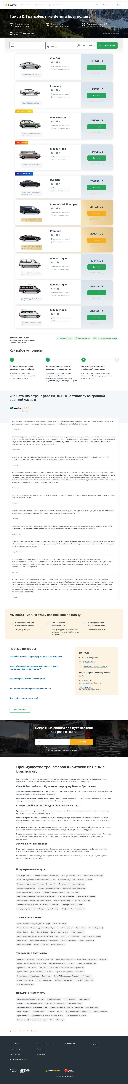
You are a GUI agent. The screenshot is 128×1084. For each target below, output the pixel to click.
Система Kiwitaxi (15, 1044)
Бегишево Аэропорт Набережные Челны (32, 1007)
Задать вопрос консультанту (95, 666)
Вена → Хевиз (22, 932)
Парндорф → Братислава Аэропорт (72, 884)
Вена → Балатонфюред (39, 932)
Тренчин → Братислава (84, 980)
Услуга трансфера (15, 1049)
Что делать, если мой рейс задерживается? (30, 688)
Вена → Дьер (22, 940)
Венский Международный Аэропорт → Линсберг (72, 901)
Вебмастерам (41, 1054)
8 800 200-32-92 (85, 680)
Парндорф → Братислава (86, 963)
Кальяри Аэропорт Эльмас (76, 1016)
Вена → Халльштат (58, 944)
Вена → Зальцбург (24, 944)
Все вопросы (20, 709)
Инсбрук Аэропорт (75, 1003)
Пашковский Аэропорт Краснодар (29, 1003)
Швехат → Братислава (25, 984)
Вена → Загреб (67, 928)
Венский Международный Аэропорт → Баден (34, 901)
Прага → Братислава (25, 980)
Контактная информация (18, 1059)
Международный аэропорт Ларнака (30, 999)
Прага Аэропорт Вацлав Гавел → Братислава (34, 976)
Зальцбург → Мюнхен (66, 896)
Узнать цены (107, 45)
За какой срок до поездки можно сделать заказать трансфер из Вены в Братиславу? (34, 667)
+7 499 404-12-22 (86, 687)
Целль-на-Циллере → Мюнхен (28, 892)
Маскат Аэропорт (23, 1012)
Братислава (35, 1031)
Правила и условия (67, 1077)
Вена (28, 1031)
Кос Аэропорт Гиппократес (55, 1003)
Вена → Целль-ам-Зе (86, 940)
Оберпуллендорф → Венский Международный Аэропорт (38, 909)
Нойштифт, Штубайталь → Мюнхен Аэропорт (75, 880)
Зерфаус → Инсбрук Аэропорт (73, 909)
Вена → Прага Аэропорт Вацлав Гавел (44, 940)
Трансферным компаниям (45, 1044)
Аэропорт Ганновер (100, 1012)
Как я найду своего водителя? (24, 698)
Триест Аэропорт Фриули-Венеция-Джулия (47, 1016)
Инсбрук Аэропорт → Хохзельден (46, 876)
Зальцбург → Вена (24, 876)
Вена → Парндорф (96, 928)
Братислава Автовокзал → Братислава (31, 963)
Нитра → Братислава (44, 980)
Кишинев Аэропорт (57, 1020)
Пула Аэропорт (22, 1016)
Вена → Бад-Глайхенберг (93, 876)
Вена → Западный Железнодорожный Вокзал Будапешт (37, 928)
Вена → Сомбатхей (41, 944)
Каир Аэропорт (84, 999)
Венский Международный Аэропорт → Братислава (72, 976)
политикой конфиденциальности (69, 750)
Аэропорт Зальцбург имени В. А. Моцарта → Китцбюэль (38, 905)
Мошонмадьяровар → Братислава (61, 963)
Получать (81, 742)
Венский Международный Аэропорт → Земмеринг (36, 896)
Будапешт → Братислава (26, 968)
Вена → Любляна (59, 924)
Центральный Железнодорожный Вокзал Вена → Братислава (61, 968)
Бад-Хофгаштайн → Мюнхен (72, 905)
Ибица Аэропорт (92, 1007)
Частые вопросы (15, 1054)
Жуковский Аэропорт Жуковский (77, 1012)
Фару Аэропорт (70, 999)
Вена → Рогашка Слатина (91, 936)
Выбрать (96, 68)
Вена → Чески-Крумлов (59, 932)
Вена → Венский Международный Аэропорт (33, 924)
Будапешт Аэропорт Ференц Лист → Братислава (35, 972)
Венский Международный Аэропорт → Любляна (61, 892)
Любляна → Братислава (63, 980)
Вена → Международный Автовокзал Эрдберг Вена (36, 880)
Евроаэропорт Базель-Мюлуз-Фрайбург (32, 1020)
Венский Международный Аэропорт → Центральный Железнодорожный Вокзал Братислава (51, 888)
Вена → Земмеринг (69, 940)
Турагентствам (41, 1049)
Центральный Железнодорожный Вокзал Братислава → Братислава (81, 959)
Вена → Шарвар (77, 932)
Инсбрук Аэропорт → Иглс (71, 876)
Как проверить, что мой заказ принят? (28, 679)
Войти (119, 5)
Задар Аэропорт (39, 1012)
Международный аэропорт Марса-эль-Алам (67, 1007)
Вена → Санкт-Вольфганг (70, 936)
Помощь (106, 5)
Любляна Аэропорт (55, 1012)
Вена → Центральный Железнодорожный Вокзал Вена (37, 936)
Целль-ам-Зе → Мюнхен (86, 896)
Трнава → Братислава (45, 959)
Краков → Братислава (25, 959)
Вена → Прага (81, 928)
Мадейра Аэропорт (54, 999)
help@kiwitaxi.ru (89, 662)
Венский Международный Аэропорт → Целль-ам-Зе (36, 884)
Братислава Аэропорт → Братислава (70, 972)
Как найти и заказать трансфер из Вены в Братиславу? (36, 656)
